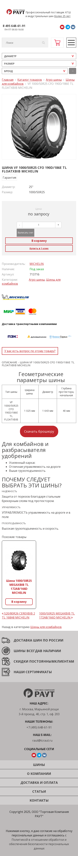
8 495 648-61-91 (14, 26)
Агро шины (37, 280)
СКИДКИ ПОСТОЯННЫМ (34, 661)
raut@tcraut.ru (42, 740)
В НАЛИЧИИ (50, 651)
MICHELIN (37, 264)
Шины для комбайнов (46, 627)
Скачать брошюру (39, 431)
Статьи (39, 791)
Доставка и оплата (39, 782)
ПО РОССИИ (52, 640)
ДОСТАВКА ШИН (28, 640)
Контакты (39, 800)
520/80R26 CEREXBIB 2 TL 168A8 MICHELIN (18, 615)
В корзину (39, 241)
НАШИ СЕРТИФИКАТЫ (33, 672)
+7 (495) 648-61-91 (39, 727)
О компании (39, 773)
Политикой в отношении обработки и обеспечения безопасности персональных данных (39, 844)
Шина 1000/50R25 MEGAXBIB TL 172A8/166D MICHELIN (19, 587)
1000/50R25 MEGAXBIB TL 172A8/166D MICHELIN (57, 615)
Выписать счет (25, 232)
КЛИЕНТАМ (64, 661)
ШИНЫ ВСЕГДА (27, 651)
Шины (39, 764)
